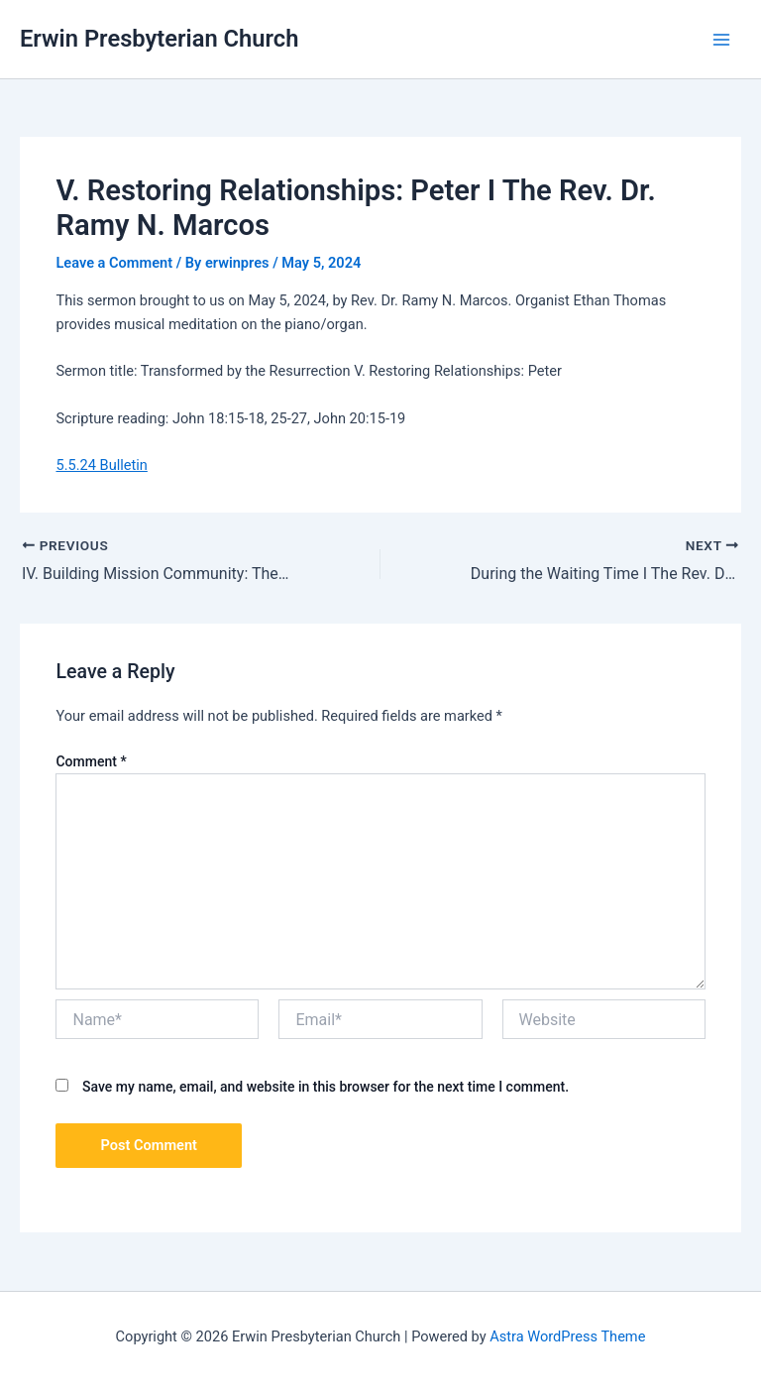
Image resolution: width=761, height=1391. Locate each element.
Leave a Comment (113, 263)
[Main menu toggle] (721, 38)
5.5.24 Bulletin (101, 465)
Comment (90, 761)
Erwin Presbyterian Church (159, 39)
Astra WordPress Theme (567, 1336)
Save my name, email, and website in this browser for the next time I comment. (325, 1087)
